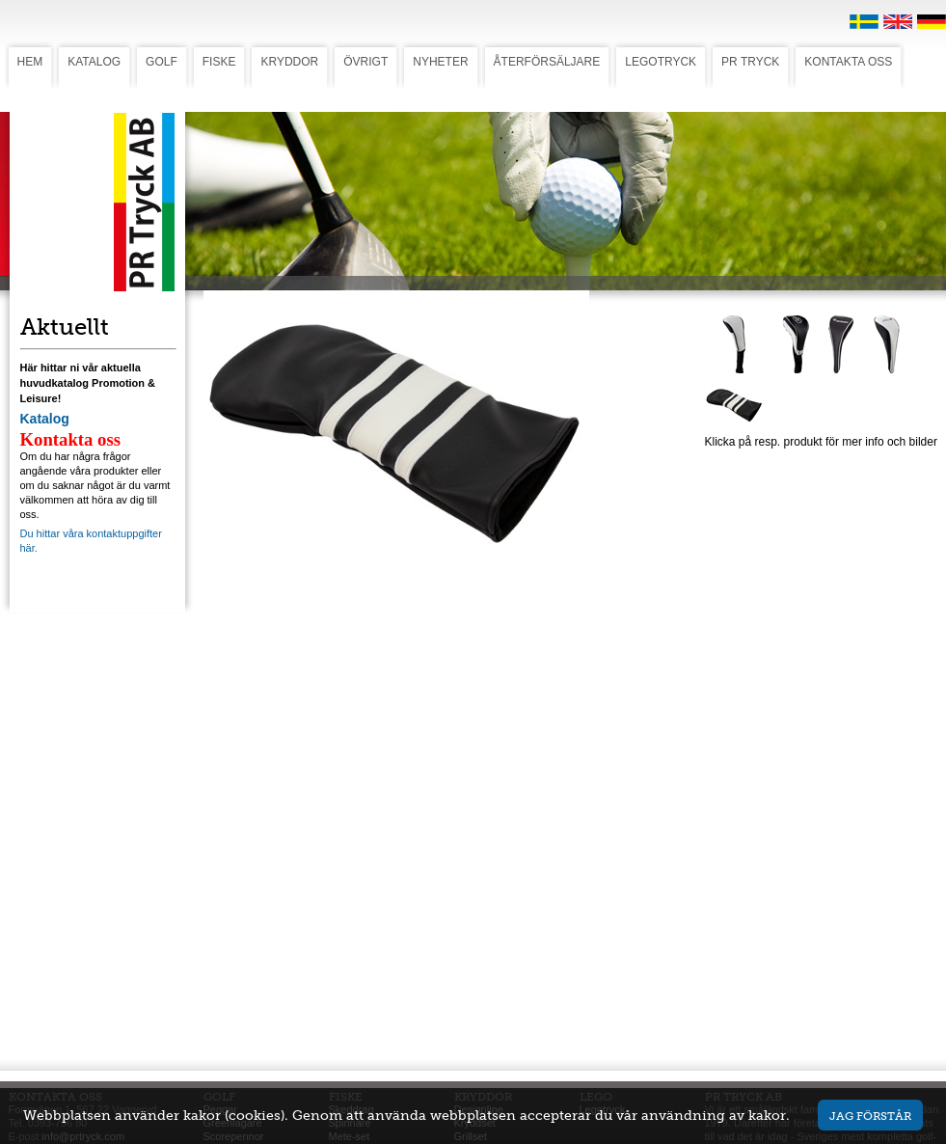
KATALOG (94, 61)
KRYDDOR (289, 61)
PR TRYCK (750, 61)
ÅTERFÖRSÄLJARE (547, 61)
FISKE (219, 61)
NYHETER (440, 61)
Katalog (44, 418)
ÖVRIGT (365, 61)
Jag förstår (870, 1115)
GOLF (161, 61)
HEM (30, 61)
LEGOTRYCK (660, 61)
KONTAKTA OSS (848, 61)
